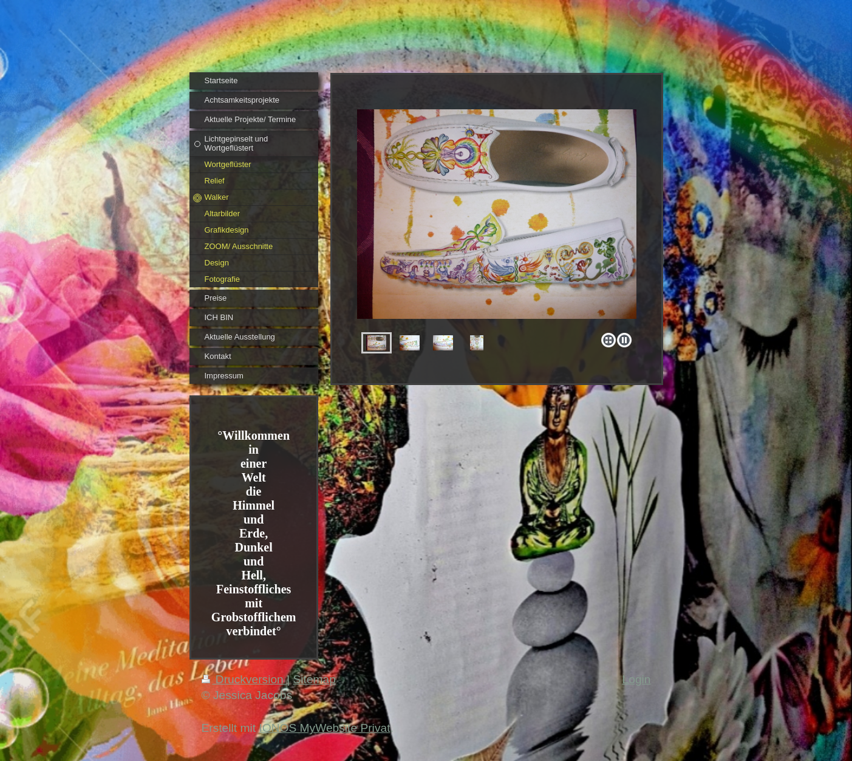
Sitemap (314, 679)
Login (636, 679)
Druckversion (244, 679)
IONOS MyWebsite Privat (324, 728)
